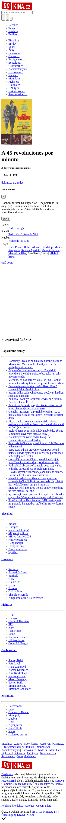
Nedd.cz (42, 749)
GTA (11, 578)
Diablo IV (14, 581)
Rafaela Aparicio (30, 250)
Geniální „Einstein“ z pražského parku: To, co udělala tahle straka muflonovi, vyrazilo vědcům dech (35, 414)
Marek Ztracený (17, 679)
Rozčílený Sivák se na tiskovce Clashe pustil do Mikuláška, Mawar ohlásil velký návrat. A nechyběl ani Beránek (35, 364)
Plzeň (57, 783)
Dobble (12, 718)
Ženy (35, 743)
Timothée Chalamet (19, 688)
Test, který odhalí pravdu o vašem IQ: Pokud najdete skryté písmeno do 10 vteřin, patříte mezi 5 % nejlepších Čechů (36, 452)
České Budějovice (43, 783)
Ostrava (59, 780)
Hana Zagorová (17, 666)
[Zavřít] (3, 197)
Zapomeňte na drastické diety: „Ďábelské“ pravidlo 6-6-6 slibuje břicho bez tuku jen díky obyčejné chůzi (34, 373)
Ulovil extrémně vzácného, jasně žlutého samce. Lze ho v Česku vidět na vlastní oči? (35, 473)
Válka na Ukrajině (18, 530)
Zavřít (6, 218)
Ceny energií (15, 542)
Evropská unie (16, 545)
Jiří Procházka (16, 640)
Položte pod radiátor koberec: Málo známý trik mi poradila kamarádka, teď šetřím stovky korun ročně (35, 503)
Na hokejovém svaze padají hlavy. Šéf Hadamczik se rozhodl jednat (29, 438)
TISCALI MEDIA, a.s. (44, 811)
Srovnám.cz (8, 756)
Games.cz (7, 559)
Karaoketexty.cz (10, 749)
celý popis (7, 262)
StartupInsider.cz (26, 756)
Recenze (13, 24)
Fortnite (12, 588)
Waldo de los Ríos (18, 240)
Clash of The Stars (18, 621)
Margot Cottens (50, 250)
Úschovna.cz (29, 749)
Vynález (13, 552)
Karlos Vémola (17, 637)
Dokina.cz (19, 753)
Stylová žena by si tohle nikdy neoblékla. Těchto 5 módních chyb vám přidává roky (35, 432)
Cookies (29, 805)
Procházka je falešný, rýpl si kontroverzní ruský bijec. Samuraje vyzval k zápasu (35, 407)
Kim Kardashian (17, 673)
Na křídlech (15, 728)
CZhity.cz (32, 753)
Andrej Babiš (15, 660)
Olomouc (6, 783)
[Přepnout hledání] (3, 17)
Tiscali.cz (6, 513)
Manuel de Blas (17, 253)
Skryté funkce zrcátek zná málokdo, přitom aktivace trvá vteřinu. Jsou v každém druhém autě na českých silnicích (36, 424)
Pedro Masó (15, 234)
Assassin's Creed (17, 572)
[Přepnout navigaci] (11, 19)
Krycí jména (15, 724)
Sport (27, 743)
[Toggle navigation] (7, 17)
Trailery (12, 34)
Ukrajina (13, 526)
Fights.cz (6, 604)
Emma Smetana (17, 685)
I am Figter (14, 630)
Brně (13, 780)
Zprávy (18, 743)
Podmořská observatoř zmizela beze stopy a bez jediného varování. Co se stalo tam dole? (35, 467)
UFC (11, 614)
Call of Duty (15, 591)
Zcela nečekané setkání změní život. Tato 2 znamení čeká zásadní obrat (32, 388)
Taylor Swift (15, 682)
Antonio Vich (30, 234)
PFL (10, 624)
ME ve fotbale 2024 (19, 536)
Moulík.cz (55, 749)
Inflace (12, 523)
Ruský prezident (17, 539)
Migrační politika (18, 533)
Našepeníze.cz (48, 753)
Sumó (11, 633)
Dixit (11, 721)
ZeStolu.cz (28, 746)
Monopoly (14, 715)
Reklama (6, 805)
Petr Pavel (14, 663)
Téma (11, 28)
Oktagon (13, 618)
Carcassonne (15, 705)
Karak (11, 731)
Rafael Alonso (32, 247)
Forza (11, 585)
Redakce (18, 805)
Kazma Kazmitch (18, 669)
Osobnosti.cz (9, 650)
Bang (11, 709)
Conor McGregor (18, 643)
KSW (11, 627)
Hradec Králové (22, 783)
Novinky (13, 31)
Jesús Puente (15, 247)
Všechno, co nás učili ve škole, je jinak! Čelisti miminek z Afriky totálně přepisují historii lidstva (36, 381)
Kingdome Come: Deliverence (25, 597)
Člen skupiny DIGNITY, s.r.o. (18, 814)
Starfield (13, 575)
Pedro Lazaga (16, 228)
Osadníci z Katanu (18, 712)
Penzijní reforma (17, 549)
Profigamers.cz (11, 746)
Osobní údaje (43, 805)
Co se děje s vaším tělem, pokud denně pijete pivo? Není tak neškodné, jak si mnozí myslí (33, 461)
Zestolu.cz (7, 695)
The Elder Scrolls (18, 594)
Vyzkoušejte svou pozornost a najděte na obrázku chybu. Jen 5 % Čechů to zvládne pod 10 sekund (36, 496)
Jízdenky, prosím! (18, 734)
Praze (4, 780)
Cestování (45, 743)
